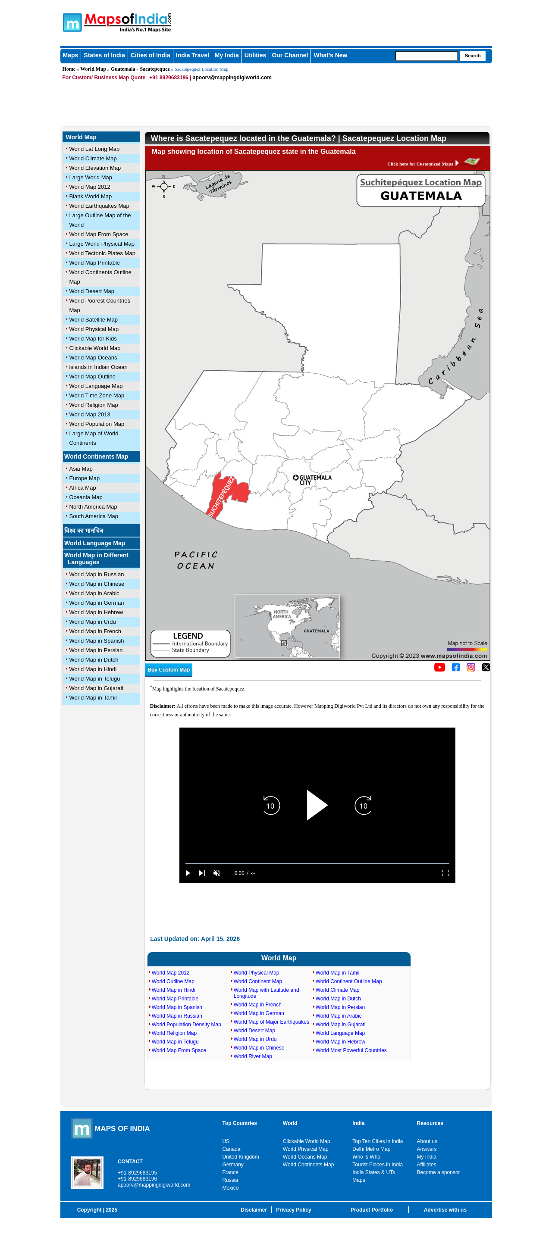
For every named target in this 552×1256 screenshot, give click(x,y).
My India (227, 55)
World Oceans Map (305, 1157)
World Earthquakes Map (99, 206)
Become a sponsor (438, 1172)
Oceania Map (86, 497)
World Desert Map (92, 291)
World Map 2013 (89, 414)
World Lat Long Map (94, 149)
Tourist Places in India (377, 1165)
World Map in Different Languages (96, 559)
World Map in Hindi (93, 669)
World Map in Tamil (93, 697)
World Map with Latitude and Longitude (266, 993)
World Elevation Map (95, 168)
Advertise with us (445, 1210)
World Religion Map (93, 405)
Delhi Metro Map (371, 1149)
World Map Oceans (93, 357)
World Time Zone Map (97, 395)
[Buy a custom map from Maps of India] (168, 675)
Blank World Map (90, 196)
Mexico (230, 1188)
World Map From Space (99, 234)
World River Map (253, 1056)
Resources (430, 1123)
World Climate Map (93, 158)
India (358, 1123)
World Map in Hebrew (96, 612)
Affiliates (426, 1165)
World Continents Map (96, 456)
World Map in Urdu (92, 622)
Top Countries (239, 1123)
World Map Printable (94, 262)
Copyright (89, 1210)
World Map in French (95, 631)
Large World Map (90, 177)
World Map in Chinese (97, 584)
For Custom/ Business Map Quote (104, 78)
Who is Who (366, 1157)
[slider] (317, 863)
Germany (232, 1165)
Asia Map (81, 469)
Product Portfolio (372, 1210)
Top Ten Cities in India (377, 1141)
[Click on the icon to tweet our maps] (486, 670)
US (225, 1141)
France (230, 1172)
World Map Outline (92, 376)
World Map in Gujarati (96, 688)
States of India (104, 55)
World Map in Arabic (94, 593)
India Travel (192, 55)
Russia (230, 1180)
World (290, 1123)
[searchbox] (426, 56)
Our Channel (290, 55)
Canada (231, 1149)
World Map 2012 (89, 187)
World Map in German (96, 603)
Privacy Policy (293, 1210)
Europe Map (84, 478)
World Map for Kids (93, 338)
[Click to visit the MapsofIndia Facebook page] (456, 670)
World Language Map (96, 386)
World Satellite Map (93, 319)
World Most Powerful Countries (351, 1050)
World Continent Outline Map (349, 981)
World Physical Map (94, 329)
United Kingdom (240, 1157)
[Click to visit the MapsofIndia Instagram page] (471, 670)
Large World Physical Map (102, 244)
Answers (427, 1149)
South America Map (93, 516)
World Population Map (97, 424)
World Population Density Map (186, 1025)
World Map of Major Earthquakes (271, 1022)
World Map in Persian (96, 650)
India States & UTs (373, 1172)
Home (69, 69)
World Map (93, 69)
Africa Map (82, 487)
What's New (330, 55)
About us (427, 1141)
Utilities (256, 55)
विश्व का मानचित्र (83, 530)
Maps (70, 55)
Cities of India (150, 55)
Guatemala (123, 69)
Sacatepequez (155, 69)
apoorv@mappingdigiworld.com (232, 78)
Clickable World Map (95, 348)
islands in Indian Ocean (98, 367)
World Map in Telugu (94, 678)
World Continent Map (258, 981)
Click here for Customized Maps (420, 163)
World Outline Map (173, 981)
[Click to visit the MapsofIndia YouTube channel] (439, 670)
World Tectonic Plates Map (102, 253)
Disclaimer (254, 1210)
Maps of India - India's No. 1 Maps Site (71, 22)
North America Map (93, 506)
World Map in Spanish (96, 640)
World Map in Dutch (94, 659)
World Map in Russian (96, 574)
